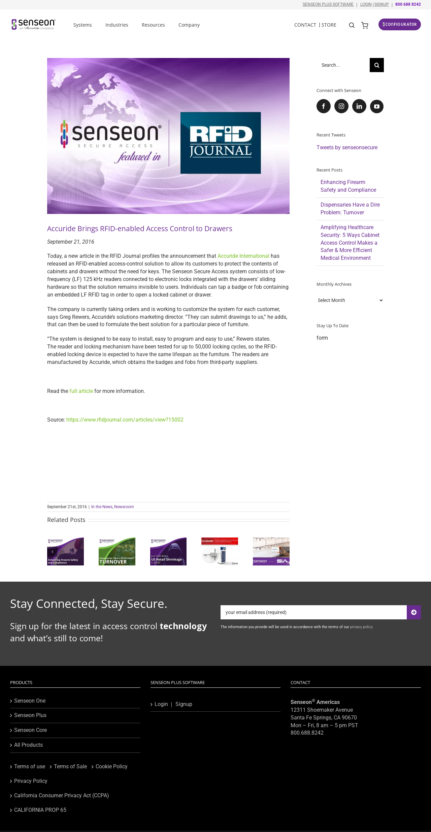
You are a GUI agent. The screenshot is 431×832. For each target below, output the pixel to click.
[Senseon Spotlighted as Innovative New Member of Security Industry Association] (271, 540)
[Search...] (343, 65)
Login (366, 4)
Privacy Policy (30, 781)
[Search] (377, 65)
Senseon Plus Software (328, 4)
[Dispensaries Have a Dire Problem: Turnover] (117, 540)
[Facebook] (324, 106)
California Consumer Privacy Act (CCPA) (61, 795)
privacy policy (361, 627)
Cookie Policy (112, 766)
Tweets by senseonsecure (347, 147)
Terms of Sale (70, 766)
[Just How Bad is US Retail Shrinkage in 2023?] (168, 540)
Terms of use (29, 766)
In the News (101, 506)
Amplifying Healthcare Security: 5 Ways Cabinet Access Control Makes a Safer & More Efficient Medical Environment (350, 242)
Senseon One (29, 701)
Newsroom (124, 506)
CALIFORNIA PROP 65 (40, 810)
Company (189, 25)
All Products (28, 745)
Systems (82, 25)
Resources (153, 25)
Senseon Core (30, 730)
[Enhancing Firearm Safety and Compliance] (65, 540)
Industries (116, 25)
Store (329, 25)
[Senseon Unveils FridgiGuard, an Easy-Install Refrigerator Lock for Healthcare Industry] (219, 540)
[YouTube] (377, 106)
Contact (305, 25)
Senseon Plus (30, 715)
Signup (381, 4)
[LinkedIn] (359, 106)
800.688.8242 (307, 733)
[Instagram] (341, 106)
